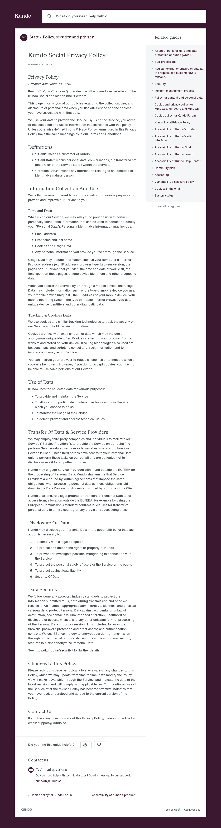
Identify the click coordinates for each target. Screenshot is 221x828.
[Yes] (86, 744)
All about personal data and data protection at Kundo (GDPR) (174, 53)
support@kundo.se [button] (48, 781)
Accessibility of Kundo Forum (172, 154)
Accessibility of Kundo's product (114, 795)
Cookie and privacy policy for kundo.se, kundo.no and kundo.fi (175, 106)
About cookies (192, 809)
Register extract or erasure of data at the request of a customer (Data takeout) (177, 73)
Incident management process (173, 91)
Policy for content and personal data (177, 98)
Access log (160, 175)
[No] (99, 744)
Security (159, 84)
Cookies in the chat (166, 189)
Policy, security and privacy (68, 37)
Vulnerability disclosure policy (173, 182)
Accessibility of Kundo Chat (171, 147)
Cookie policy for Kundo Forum (50, 795)
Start (34, 37)
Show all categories (166, 206)
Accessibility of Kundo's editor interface (173, 138)
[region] (80, 392)
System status (162, 195)
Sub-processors (164, 62)
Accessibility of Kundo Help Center (176, 161)
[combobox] (124, 16)
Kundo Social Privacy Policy (171, 122)
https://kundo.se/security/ (54, 650)
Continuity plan (163, 168)
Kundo (23, 16)
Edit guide (171, 809)
